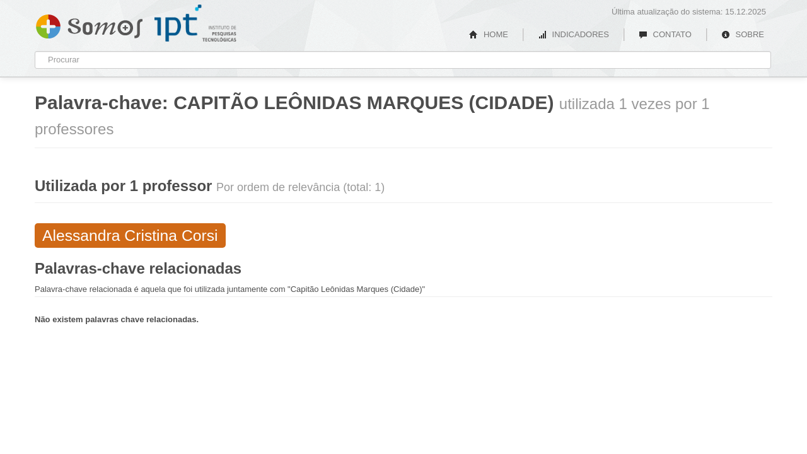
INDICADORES (573, 34)
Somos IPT (89, 24)
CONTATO (665, 34)
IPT (195, 23)
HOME (488, 34)
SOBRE (742, 34)
